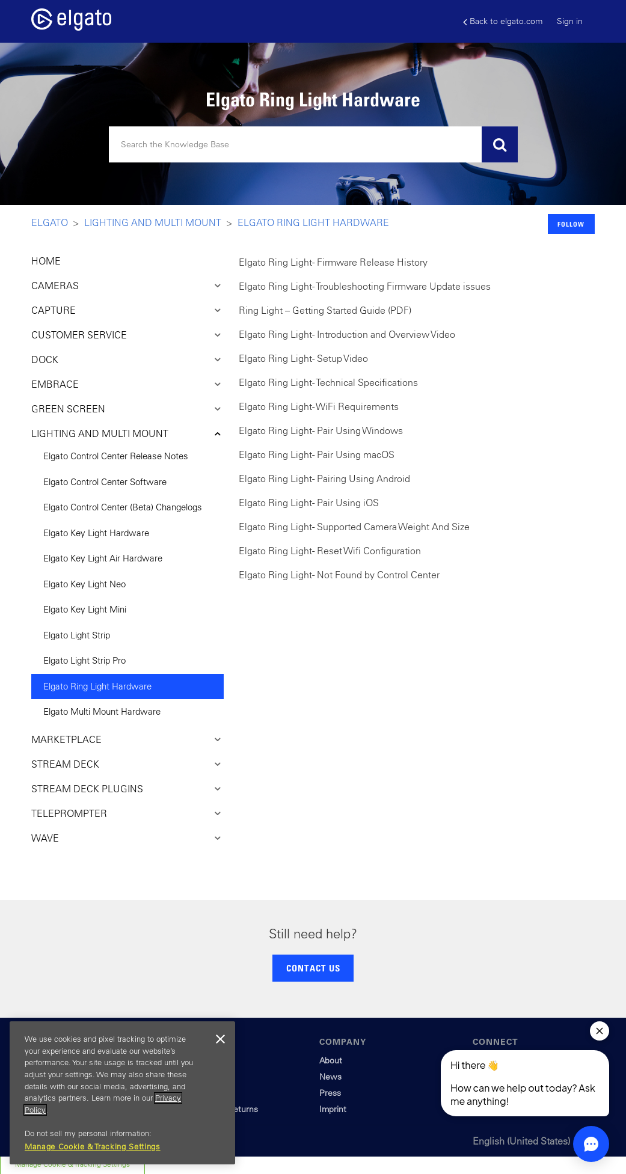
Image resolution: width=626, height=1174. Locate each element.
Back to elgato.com (502, 21)
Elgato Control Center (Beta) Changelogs (122, 507)
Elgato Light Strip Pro (84, 660)
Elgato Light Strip (76, 635)
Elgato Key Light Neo (84, 584)
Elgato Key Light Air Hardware (102, 558)
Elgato (49, 222)
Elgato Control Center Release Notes (115, 456)
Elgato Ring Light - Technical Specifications (328, 382)
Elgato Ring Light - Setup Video (303, 358)
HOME (46, 261)
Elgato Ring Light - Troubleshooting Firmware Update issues (365, 286)
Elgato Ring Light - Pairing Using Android (324, 478)
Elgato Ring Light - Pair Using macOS (316, 454)
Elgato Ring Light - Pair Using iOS (309, 503)
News (330, 1076)
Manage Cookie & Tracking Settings (93, 1146)
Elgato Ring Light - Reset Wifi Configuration (330, 551)
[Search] (313, 145)
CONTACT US (313, 967)
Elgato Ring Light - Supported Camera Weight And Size (354, 527)
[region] (122, 1092)
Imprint (332, 1109)
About (330, 1060)
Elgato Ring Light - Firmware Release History (333, 262)
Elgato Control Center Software (105, 482)
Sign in (570, 21)
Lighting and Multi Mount (152, 222)
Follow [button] (571, 224)
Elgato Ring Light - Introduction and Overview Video (347, 334)
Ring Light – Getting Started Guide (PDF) (325, 310)
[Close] (220, 1039)
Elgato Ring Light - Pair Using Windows (321, 430)
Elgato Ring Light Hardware (313, 222)
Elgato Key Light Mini (84, 609)
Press (330, 1092)
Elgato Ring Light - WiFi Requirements (319, 406)
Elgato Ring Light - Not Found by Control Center (339, 575)
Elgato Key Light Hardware (96, 533)
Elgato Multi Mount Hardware (102, 711)
